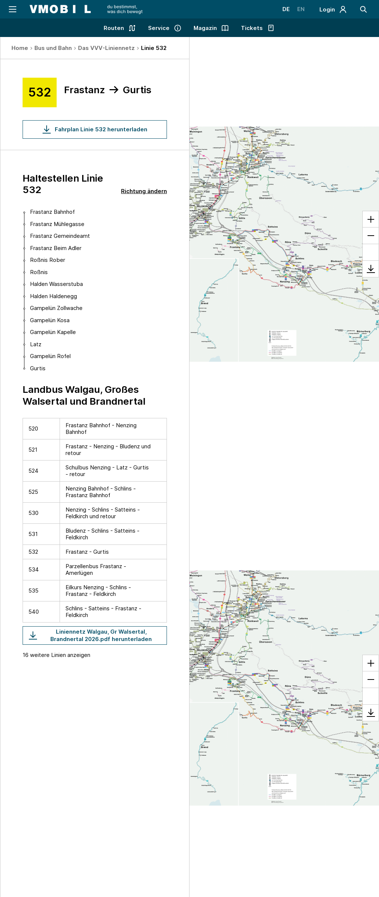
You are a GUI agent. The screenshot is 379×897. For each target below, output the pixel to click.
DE (286, 9)
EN (301, 9)
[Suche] (363, 9)
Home (19, 47)
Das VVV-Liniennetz (106, 47)
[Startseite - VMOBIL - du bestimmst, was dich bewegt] (86, 9)
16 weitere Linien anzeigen (56, 654)
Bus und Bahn (53, 47)
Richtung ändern (144, 191)
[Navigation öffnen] (12, 9)
